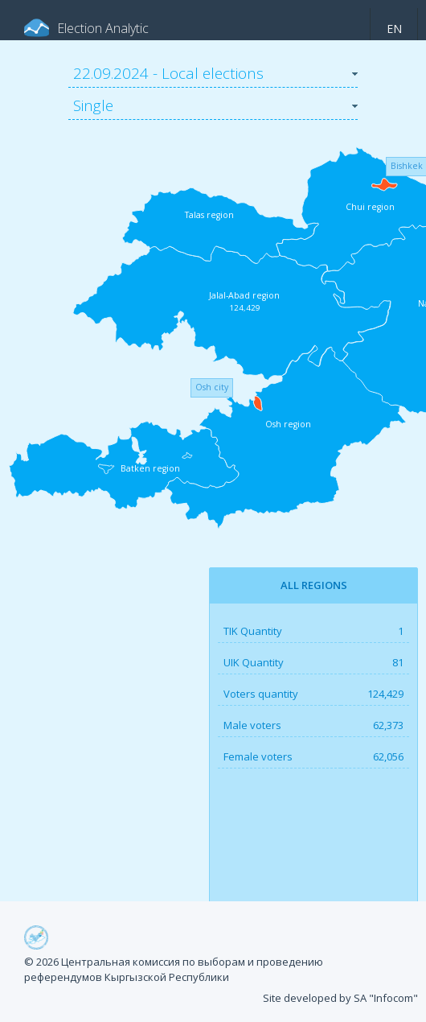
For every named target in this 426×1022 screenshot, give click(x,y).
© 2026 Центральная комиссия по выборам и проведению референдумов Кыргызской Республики (173, 969)
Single (93, 105)
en (394, 28)
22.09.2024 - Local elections (168, 73)
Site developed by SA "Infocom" (340, 998)
